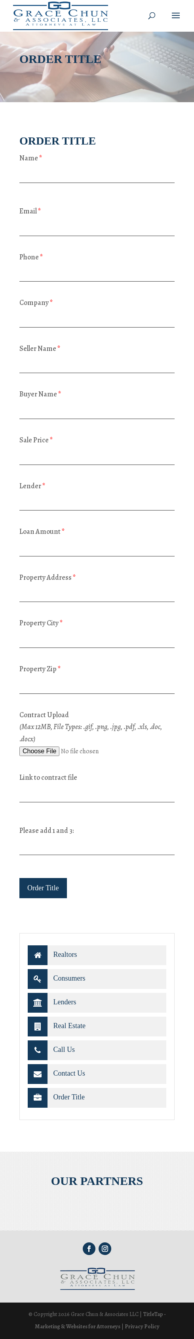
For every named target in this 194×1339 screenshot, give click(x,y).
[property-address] (97, 592)
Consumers (57, 979)
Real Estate (57, 1026)
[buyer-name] (97, 409)
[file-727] (80, 751)
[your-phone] (97, 272)
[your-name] (97, 173)
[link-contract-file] (97, 793)
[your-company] (97, 318)
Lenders (52, 1003)
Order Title (56, 1098)
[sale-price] (97, 455)
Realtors (52, 955)
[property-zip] (97, 684)
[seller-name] (97, 363)
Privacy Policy (142, 1326)
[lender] (97, 501)
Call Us (51, 1050)
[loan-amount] (97, 547)
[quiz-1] (97, 845)
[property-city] (97, 638)
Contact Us (56, 1074)
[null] (43, 888)
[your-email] (97, 226)
